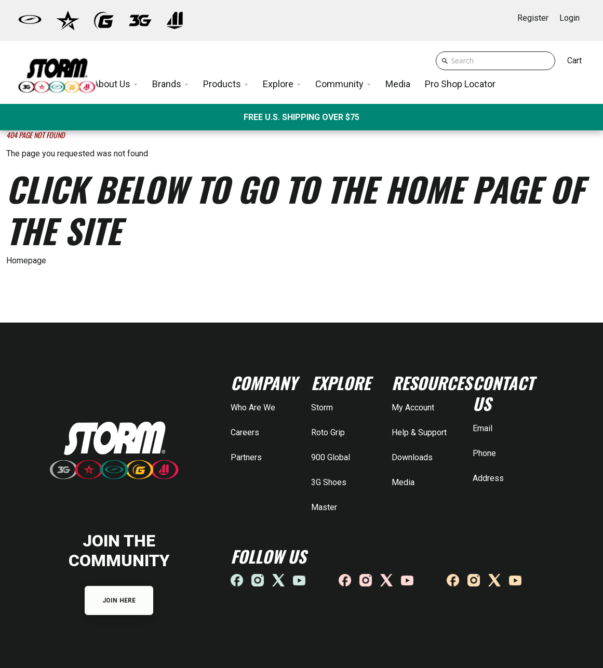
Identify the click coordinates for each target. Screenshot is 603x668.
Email (482, 428)
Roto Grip (328, 432)
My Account (413, 407)
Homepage (26, 260)
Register (532, 18)
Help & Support (419, 432)
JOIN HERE (119, 600)
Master (324, 507)
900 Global (330, 457)
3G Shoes (328, 482)
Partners (246, 457)
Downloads (412, 457)
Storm (322, 407)
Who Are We (253, 407)
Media (403, 482)
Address (488, 478)
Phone (484, 453)
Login (569, 18)
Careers (245, 432)
